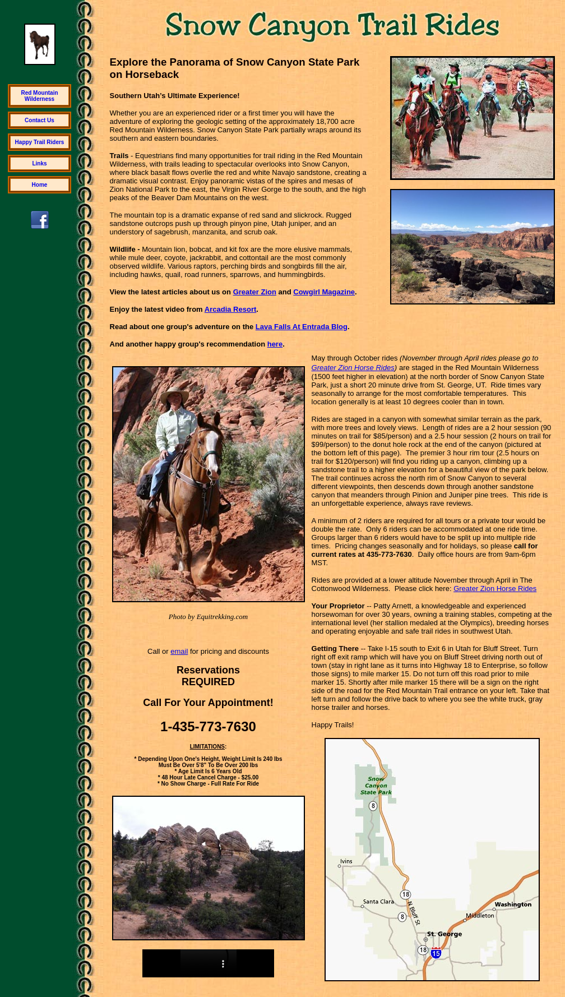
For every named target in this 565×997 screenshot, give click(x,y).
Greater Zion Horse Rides (353, 367)
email (179, 651)
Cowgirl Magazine (324, 292)
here (274, 344)
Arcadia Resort (230, 309)
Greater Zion (254, 292)
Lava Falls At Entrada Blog (302, 326)
